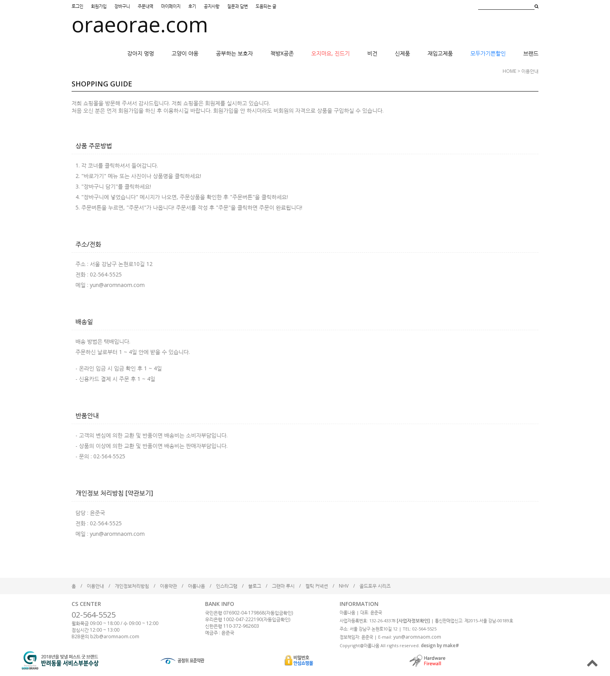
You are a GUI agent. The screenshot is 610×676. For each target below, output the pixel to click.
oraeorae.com (140, 24)
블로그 (254, 586)
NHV (344, 586)
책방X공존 (282, 53)
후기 (192, 6)
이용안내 (95, 586)
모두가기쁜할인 (488, 53)
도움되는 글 (266, 6)
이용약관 (168, 586)
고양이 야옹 (185, 53)
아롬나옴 (196, 586)
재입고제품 (440, 53)
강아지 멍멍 (140, 53)
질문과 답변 (237, 6)
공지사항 (211, 6)
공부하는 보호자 (234, 53)
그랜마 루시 (283, 586)
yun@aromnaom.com (417, 637)
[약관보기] (139, 493)
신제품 (402, 53)
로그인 (77, 6)
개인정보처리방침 (132, 586)
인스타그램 (226, 586)
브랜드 (530, 53)
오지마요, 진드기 (330, 53)
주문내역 (145, 6)
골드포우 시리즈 (375, 586)
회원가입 (99, 6)
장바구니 (122, 6)
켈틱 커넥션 (316, 586)
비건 (372, 53)
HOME (509, 71)
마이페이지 (171, 6)
